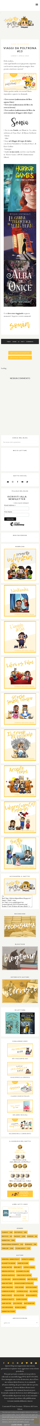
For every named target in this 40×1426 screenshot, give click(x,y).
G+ (19, 341)
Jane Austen (6, 1303)
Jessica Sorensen (19, 1279)
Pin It (23, 341)
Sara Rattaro (7, 1283)
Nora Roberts (31, 1295)
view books (25, 1220)
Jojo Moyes (17, 1303)
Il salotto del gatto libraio (17, 1211)
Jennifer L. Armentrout (11, 1259)
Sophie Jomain (29, 1267)
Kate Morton (29, 1303)
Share (15, 341)
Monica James (20, 1307)
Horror (30, 1236)
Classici (5, 1232)
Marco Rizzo (7, 1295)
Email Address (10, 505)
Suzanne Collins (22, 1271)
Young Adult (21, 1248)
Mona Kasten (7, 1267)
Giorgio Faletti (8, 1299)
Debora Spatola (8, 1271)
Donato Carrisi (28, 1259)
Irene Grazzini (7, 1287)
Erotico (5, 1236)
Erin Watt (18, 1267)
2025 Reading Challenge (15, 1208)
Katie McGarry (31, 1287)
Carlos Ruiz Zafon (24, 1275)
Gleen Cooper (21, 1299)
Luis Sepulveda (7, 1307)
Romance (28, 1244)
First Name (8, 512)
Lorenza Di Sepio (8, 1291)
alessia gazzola (8, 1275)
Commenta (29, 341)
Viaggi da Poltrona (20, 44)
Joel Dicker (19, 1287)
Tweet (9, 341)
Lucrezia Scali (22, 1291)
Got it (27, 1425)
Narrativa (6, 1240)
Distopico (18, 1232)
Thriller (5, 1248)
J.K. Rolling (6, 1279)
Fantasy (17, 1236)
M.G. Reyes (33, 1291)
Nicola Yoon (19, 1295)
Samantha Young (8, 1311)
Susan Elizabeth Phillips (24, 1283)
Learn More (16, 1425)
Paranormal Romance (10, 1244)
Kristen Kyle (32, 1279)
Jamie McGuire (23, 1263)
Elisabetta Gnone (8, 1263)
